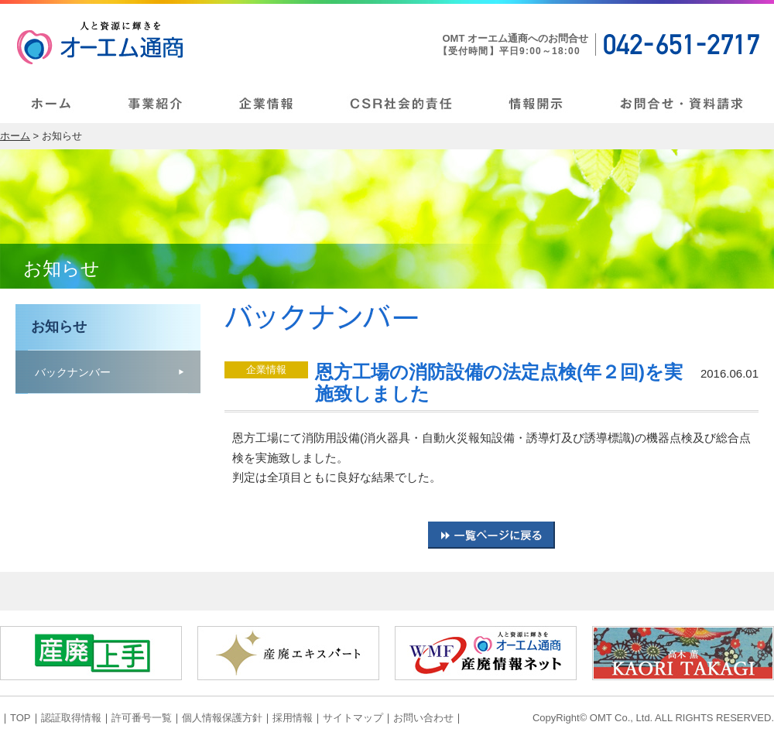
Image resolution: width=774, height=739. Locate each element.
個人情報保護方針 (222, 718)
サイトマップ (353, 718)
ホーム (15, 136)
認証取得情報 (71, 718)
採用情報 (292, 718)
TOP (20, 718)
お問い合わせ (423, 718)
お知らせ (59, 326)
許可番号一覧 (141, 718)
